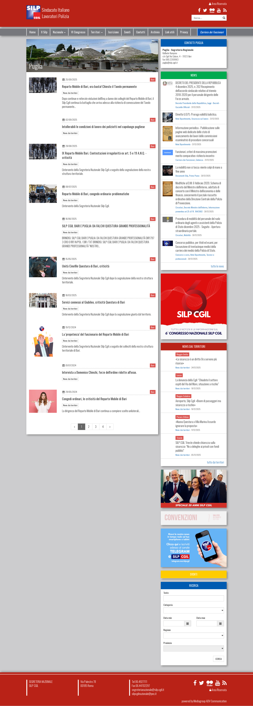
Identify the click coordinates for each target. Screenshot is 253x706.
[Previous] (74, 426)
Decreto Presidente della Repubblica (191, 103)
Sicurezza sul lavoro (200, 118)
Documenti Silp (182, 175)
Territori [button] (97, 32)
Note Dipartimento (183, 118)
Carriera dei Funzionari (212, 32)
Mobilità (187, 235)
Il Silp (44, 32)
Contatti (140, 32)
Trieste (179, 437)
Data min (167, 618)
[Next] (110, 426)
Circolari (179, 207)
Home (32, 32)
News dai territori (70, 92)
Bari (152, 79)
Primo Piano (194, 175)
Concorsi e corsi (182, 254)
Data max (200, 618)
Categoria (168, 605)
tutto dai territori (215, 462)
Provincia (167, 643)
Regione (167, 630)
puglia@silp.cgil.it (170, 62)
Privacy (184, 32)
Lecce (179, 375)
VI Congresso (78, 32)
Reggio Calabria (183, 396)
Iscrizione (113, 32)
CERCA (218, 659)
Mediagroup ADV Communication (210, 701)
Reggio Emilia (182, 354)
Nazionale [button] (59, 32)
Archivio (155, 32)
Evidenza (199, 160)
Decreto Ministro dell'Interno (195, 207)
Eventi (127, 32)
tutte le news (217, 266)
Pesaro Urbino (183, 416)
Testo (165, 592)
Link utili (169, 32)
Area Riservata (218, 4)
